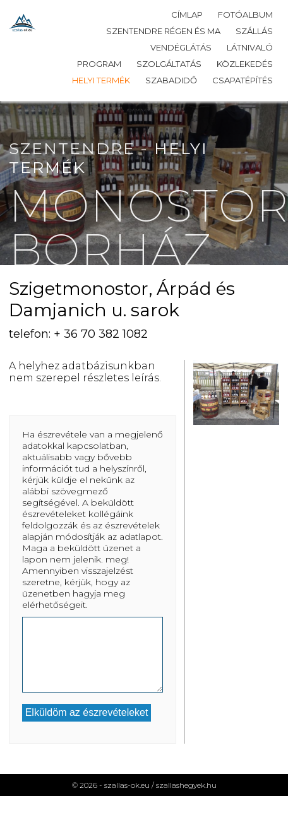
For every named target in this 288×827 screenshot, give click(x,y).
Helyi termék (101, 80)
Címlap (187, 14)
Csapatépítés (242, 80)
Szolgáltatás (168, 64)
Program (99, 64)
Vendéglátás (181, 47)
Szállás (254, 31)
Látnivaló (250, 47)
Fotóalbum (245, 14)
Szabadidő (171, 80)
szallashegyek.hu (186, 785)
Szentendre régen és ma (163, 31)
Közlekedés (245, 64)
